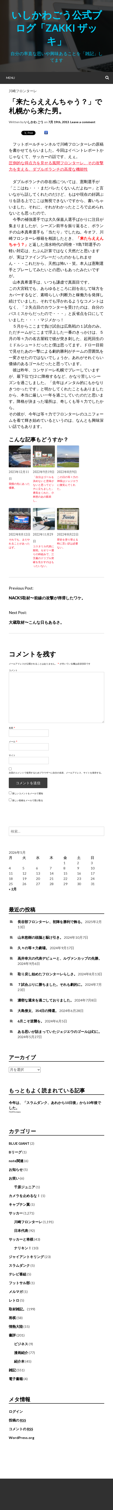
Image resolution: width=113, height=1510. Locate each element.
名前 (12, 727)
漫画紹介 (21, 1352)
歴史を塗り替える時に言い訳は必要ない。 (67, 543)
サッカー (16, 1213)
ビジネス (21, 1344)
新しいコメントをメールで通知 (27, 793)
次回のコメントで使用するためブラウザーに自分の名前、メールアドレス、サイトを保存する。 (56, 772)
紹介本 (19, 1361)
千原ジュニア (24, 1187)
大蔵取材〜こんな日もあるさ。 (36, 622)
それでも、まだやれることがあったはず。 (19, 543)
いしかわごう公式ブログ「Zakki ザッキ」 (56, 28)
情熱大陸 (16, 1326)
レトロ (14, 1300)
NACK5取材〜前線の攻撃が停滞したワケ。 (47, 597)
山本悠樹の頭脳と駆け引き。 (40, 937)
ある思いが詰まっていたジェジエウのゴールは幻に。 (60, 1031)
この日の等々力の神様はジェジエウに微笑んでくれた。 (67, 482)
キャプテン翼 (19, 1204)
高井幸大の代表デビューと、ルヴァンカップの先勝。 (60, 958)
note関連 (16, 1161)
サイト (12, 755)
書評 (12, 1335)
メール (13, 741)
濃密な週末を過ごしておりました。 (46, 1000)
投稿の (17, 1420)
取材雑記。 (17, 1309)
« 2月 (13, 889)
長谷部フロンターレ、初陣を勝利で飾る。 (51, 922)
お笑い (14, 1178)
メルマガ (16, 1291)
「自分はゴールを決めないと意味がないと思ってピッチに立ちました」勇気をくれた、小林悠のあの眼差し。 (43, 488)
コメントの (21, 1429)
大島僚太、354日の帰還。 (38, 1010)
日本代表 (21, 1230)
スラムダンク (19, 1265)
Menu (10, 78)
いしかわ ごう (33, 122)
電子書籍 (16, 1379)
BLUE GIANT (19, 1143)
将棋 (12, 1318)
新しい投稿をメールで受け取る (27, 800)
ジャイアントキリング (26, 1257)
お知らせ (16, 1169)
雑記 (12, 1370)
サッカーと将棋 (21, 1239)
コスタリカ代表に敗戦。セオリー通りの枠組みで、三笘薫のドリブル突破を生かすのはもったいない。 (43, 556)
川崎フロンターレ (23, 91)
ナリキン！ (23, 1248)
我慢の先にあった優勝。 (19, 485)
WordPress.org (21, 1437)
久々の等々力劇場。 (33, 948)
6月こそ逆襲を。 (31, 1021)
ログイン (16, 1411)
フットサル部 (19, 1283)
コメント (13, 670)
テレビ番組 (17, 1274)
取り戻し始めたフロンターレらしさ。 (47, 974)
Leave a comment (82, 122)
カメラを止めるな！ (24, 1196)
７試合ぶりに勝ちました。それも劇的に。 (51, 984)
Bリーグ (15, 1152)
